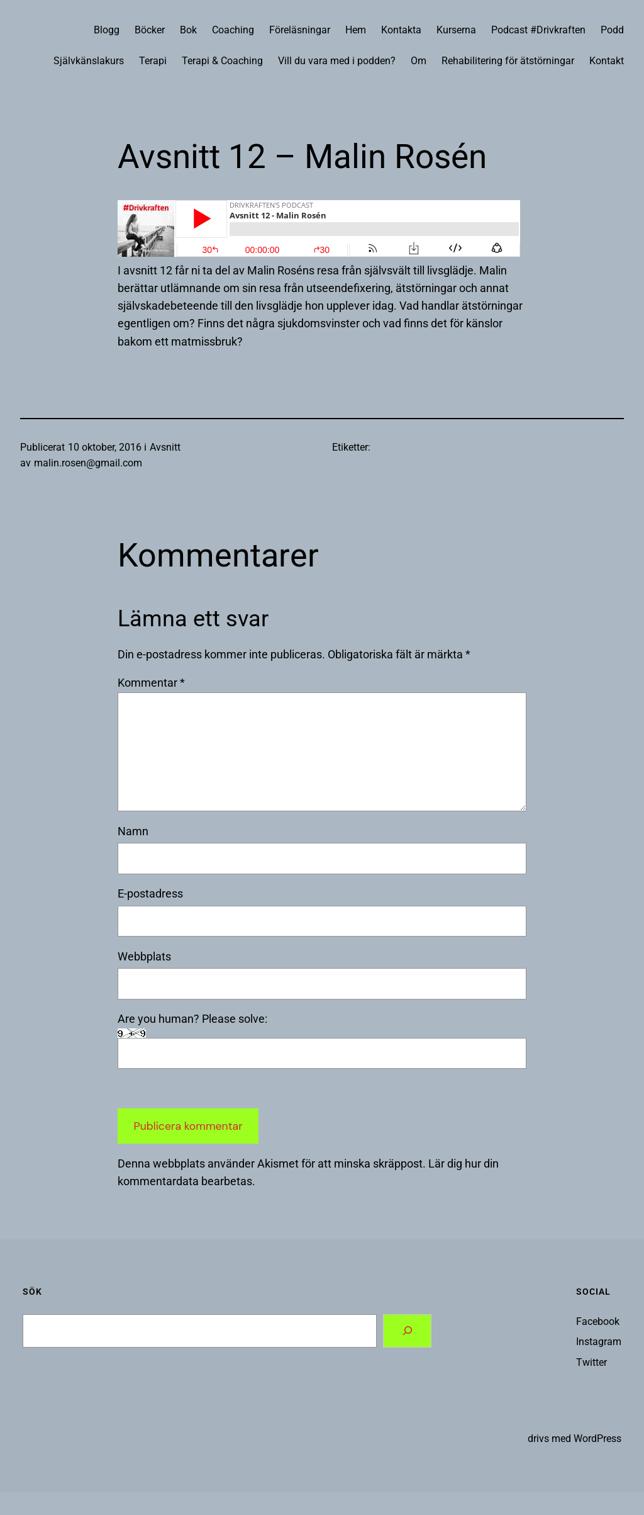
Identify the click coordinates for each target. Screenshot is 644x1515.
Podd (612, 30)
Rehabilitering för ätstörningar (507, 61)
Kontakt (606, 61)
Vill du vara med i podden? (337, 61)
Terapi (153, 61)
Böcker (150, 30)
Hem (355, 30)
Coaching (233, 30)
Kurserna (456, 30)
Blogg (106, 30)
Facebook (597, 1321)
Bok (188, 30)
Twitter (591, 1362)
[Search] (407, 1331)
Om (418, 61)
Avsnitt (165, 447)
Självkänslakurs (88, 61)
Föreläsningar (299, 30)
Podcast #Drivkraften (538, 30)
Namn (133, 831)
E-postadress (150, 893)
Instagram (598, 1342)
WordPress (597, 1439)
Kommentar (151, 683)
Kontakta (401, 30)
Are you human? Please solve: (322, 1041)
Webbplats (144, 956)
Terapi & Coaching (222, 61)
